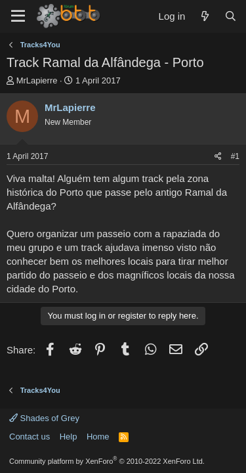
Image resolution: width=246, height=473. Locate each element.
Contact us (29, 436)
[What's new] (204, 16)
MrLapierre (37, 80)
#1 (235, 156)
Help (68, 436)
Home (98, 436)
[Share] (218, 156)
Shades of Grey (44, 418)
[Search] (230, 16)
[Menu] (18, 16)
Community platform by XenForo (107, 461)
